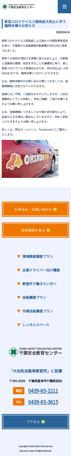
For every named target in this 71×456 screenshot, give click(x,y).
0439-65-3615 (43, 401)
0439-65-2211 (43, 390)
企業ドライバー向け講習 (38, 270)
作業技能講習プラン (35, 311)
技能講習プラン (31, 297)
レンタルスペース (33, 324)
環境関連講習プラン (35, 256)
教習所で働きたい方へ (36, 283)
